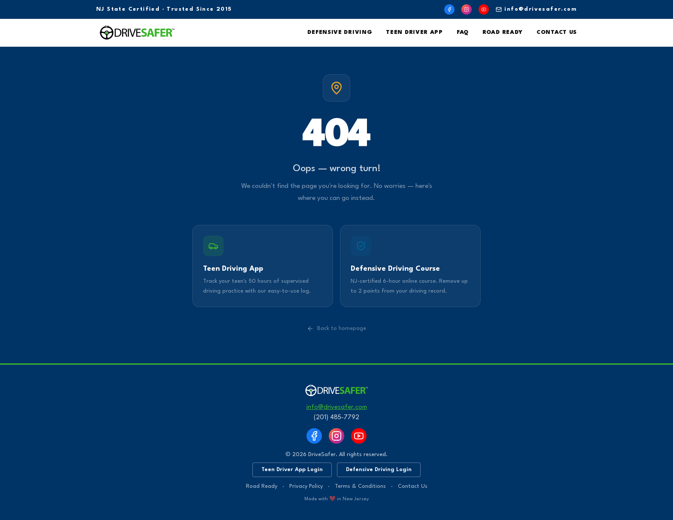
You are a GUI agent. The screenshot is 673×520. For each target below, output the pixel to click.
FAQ (463, 32)
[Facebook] (449, 9)
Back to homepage (336, 328)
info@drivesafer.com (536, 9)
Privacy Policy (306, 486)
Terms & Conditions (360, 486)
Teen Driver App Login (292, 469)
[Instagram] (466, 9)
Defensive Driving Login (379, 469)
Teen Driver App (414, 32)
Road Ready (502, 32)
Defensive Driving (339, 32)
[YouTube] (484, 9)
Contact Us (557, 32)
